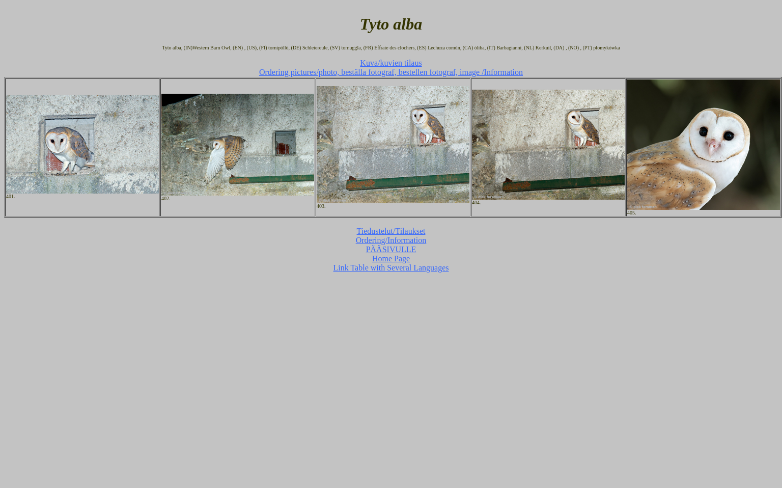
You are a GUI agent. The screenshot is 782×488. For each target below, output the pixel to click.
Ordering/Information (391, 240)
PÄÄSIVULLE (391, 249)
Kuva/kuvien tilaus (391, 63)
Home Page (391, 258)
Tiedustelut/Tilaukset (391, 231)
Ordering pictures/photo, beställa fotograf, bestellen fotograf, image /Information (391, 72)
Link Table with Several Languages (391, 267)
